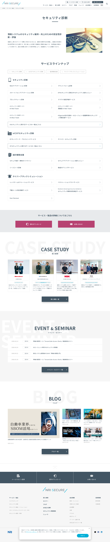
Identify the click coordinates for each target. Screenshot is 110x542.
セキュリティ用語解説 (49, 511)
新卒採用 (98, 501)
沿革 (71, 510)
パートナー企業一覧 (75, 519)
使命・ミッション (74, 501)
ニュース (81, 5)
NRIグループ (73, 516)
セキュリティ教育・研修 (15, 513)
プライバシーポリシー (31, 532)
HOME (3, 8)
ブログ (71, 5)
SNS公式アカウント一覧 (76, 522)
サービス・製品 (47, 5)
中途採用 (98, 504)
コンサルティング (13, 501)
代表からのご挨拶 (74, 504)
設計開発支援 (54, 72)
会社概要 (72, 507)
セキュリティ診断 (17, 72)
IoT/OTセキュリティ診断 (36, 72)
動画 (75, 5)
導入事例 (57, 5)
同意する (83, 535)
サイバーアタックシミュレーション (74, 72)
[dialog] (55, 533)
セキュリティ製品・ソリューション (18, 507)
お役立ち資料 (47, 508)
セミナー (64, 5)
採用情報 (96, 5)
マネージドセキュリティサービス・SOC (19, 510)
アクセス (72, 513)
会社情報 (88, 5)
